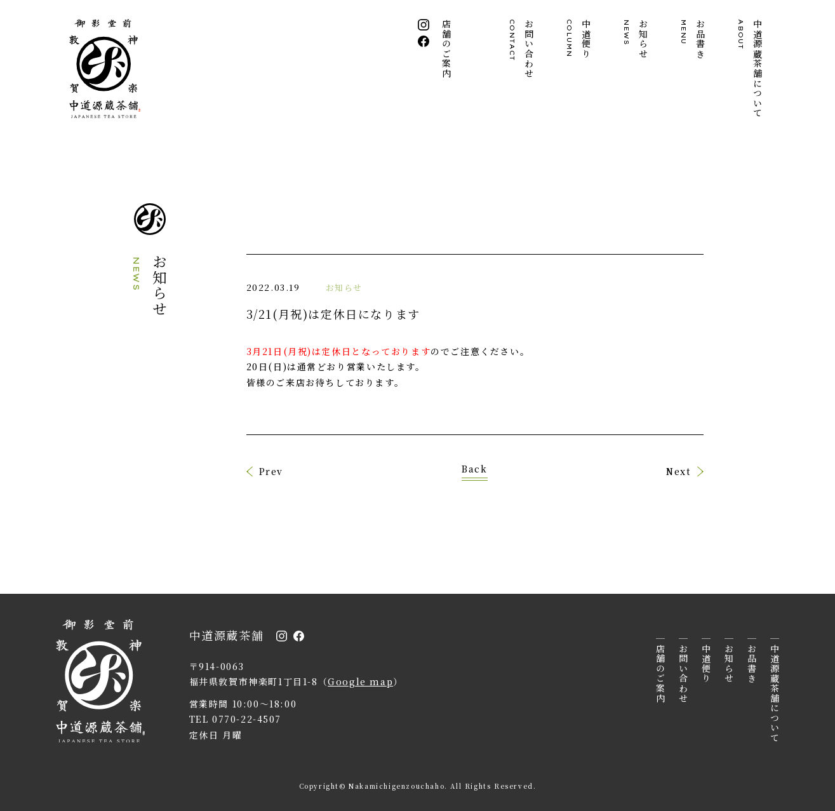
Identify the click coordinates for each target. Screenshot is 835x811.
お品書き (693, 38)
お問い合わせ (522, 49)
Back (474, 469)
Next (678, 471)
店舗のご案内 (447, 49)
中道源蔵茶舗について (750, 68)
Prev (271, 471)
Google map (360, 681)
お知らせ (636, 38)
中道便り (579, 38)
